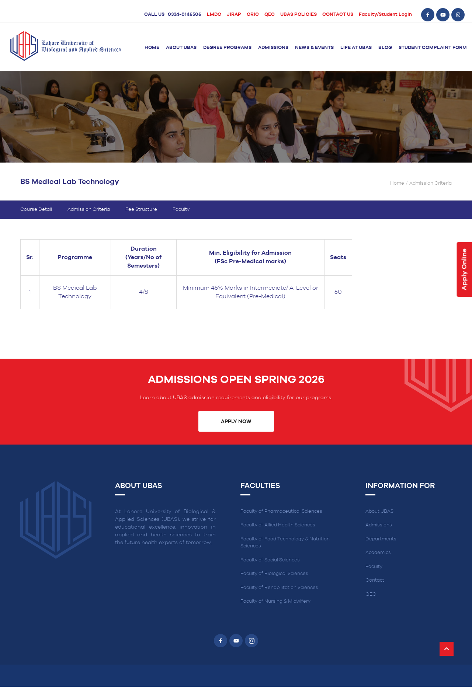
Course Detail (36, 215)
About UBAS (181, 47)
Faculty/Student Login (385, 14)
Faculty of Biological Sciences (274, 580)
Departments (380, 545)
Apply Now (236, 428)
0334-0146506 (184, 14)
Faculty (181, 215)
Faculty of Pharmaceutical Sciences (281, 517)
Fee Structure (141, 215)
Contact (374, 586)
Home (152, 47)
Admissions (273, 47)
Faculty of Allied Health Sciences (277, 531)
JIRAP (234, 14)
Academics (378, 559)
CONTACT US (337, 14)
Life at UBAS (356, 47)
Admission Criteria (88, 215)
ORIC (253, 14)
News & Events (314, 47)
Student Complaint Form (433, 47)
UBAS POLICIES (298, 14)
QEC (269, 14)
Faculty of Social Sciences (270, 566)
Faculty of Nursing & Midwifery (275, 607)
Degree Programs (227, 47)
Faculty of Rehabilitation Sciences (279, 594)
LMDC (214, 14)
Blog (385, 47)
